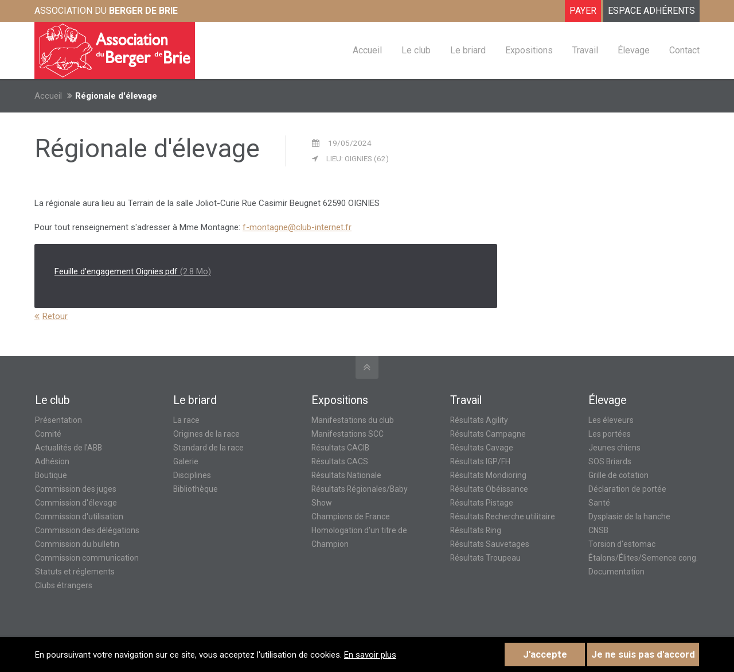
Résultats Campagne (488, 433)
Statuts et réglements (75, 571)
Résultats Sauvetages (489, 544)
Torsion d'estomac (621, 544)
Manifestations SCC (347, 433)
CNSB (598, 530)
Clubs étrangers (63, 585)
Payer (582, 10)
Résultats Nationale (346, 475)
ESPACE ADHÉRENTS (651, 10)
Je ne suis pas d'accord (643, 654)
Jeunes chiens (614, 447)
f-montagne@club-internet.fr (297, 227)
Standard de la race (208, 447)
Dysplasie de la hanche (629, 516)
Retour (55, 316)
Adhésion (52, 461)
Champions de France (350, 516)
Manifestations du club (352, 420)
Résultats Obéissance (489, 489)
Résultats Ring (475, 530)
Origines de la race (206, 433)
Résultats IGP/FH (480, 461)
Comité (48, 433)
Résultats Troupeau (485, 557)
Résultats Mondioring (488, 475)
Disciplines (192, 475)
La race (186, 420)
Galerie (185, 461)
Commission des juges (75, 489)
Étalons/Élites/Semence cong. (643, 557)
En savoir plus (370, 655)
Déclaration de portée (627, 489)
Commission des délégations (87, 530)
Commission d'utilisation (79, 516)
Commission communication (87, 557)
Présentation (58, 420)
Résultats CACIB (340, 447)
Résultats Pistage (481, 502)
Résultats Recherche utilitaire (502, 516)
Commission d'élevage (76, 502)
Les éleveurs (611, 420)
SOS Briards (609, 461)
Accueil (48, 96)
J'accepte (545, 654)
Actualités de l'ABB (68, 447)
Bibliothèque (195, 489)
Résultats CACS (339, 461)
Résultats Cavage (481, 447)
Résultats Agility (479, 420)
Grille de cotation (618, 475)
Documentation (616, 571)
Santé (599, 502)
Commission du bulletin (77, 544)
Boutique (51, 475)
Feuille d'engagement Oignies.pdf (132, 271)
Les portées (609, 433)
